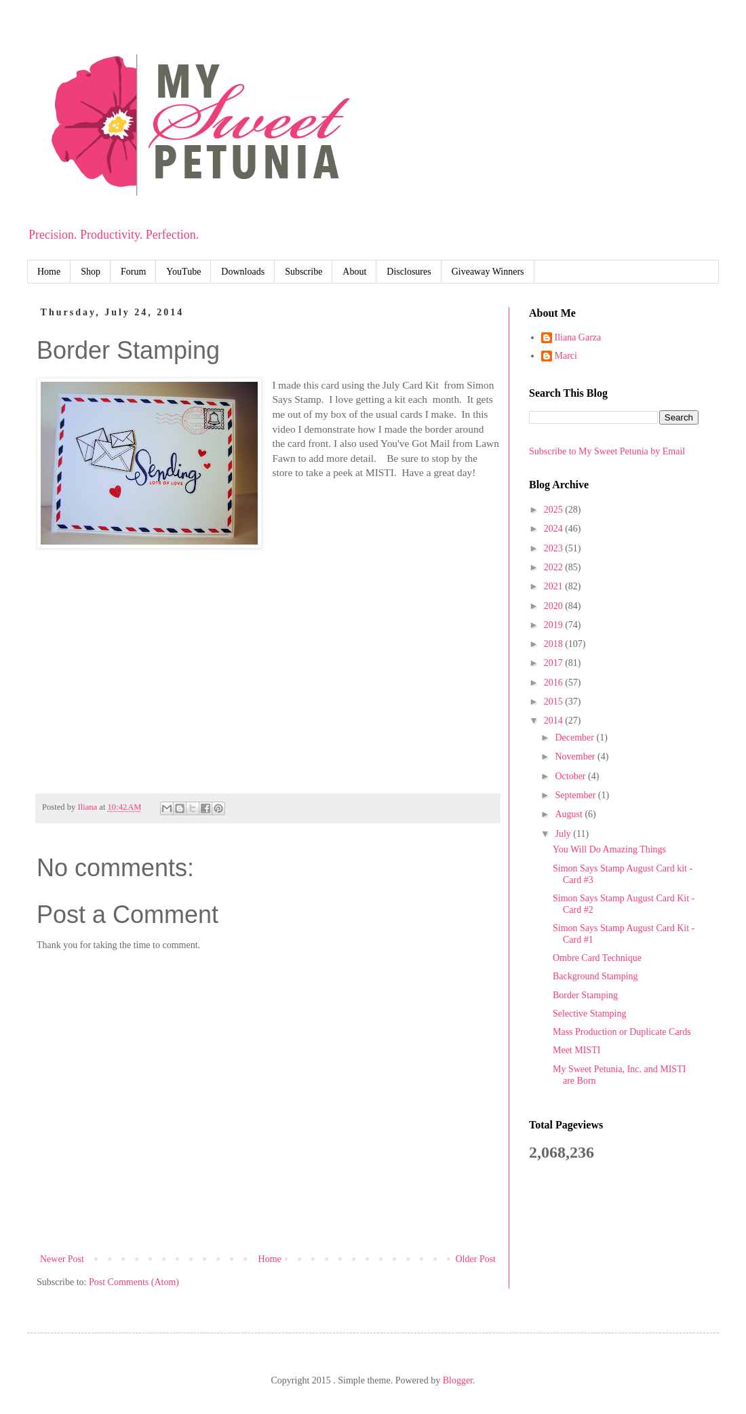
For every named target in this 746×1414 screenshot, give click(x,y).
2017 (555, 663)
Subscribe (303, 272)
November (576, 756)
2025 (555, 510)
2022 (555, 567)
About (354, 272)
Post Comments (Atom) (134, 1282)
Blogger (458, 1380)
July (564, 834)
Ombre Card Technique (597, 958)
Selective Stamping (589, 1013)
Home (48, 272)
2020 (555, 606)
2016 (555, 682)
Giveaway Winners (488, 272)
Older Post (476, 1259)
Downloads (242, 272)
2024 (555, 529)
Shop (90, 272)
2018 (555, 644)
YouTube (183, 272)
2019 (555, 625)
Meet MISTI (576, 1050)
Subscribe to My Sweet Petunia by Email (607, 451)
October (571, 776)
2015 (555, 701)
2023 (555, 548)
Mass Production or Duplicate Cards (622, 1032)
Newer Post (62, 1259)
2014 (555, 720)
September (576, 795)
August (570, 814)
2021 (555, 586)
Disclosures (409, 272)
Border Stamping (585, 995)
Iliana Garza (578, 337)
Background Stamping (595, 976)
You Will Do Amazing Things (609, 849)
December (575, 737)
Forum (133, 272)
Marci (566, 356)
